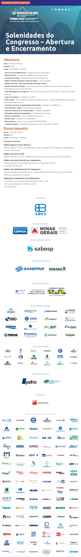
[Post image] (20, 456)
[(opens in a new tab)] (7, 421)
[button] (40, 27)
